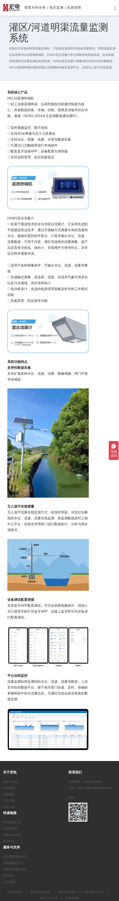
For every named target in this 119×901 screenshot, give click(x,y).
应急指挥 (74, 7)
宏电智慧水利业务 (94, 892)
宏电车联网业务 (67, 892)
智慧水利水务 (35, 7)
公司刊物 (9, 800)
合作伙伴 (9, 807)
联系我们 (9, 875)
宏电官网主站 (14, 892)
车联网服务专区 (13, 863)
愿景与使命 (10, 781)
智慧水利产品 (12, 835)
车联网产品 (10, 828)
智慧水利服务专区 (15, 869)
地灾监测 (56, 7)
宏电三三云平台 (48, 898)
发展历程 (9, 788)
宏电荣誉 (9, 794)
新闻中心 (9, 841)
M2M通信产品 (12, 822)
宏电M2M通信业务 (40, 892)
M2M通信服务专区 (15, 856)
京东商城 (9, 882)
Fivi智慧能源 (72, 898)
